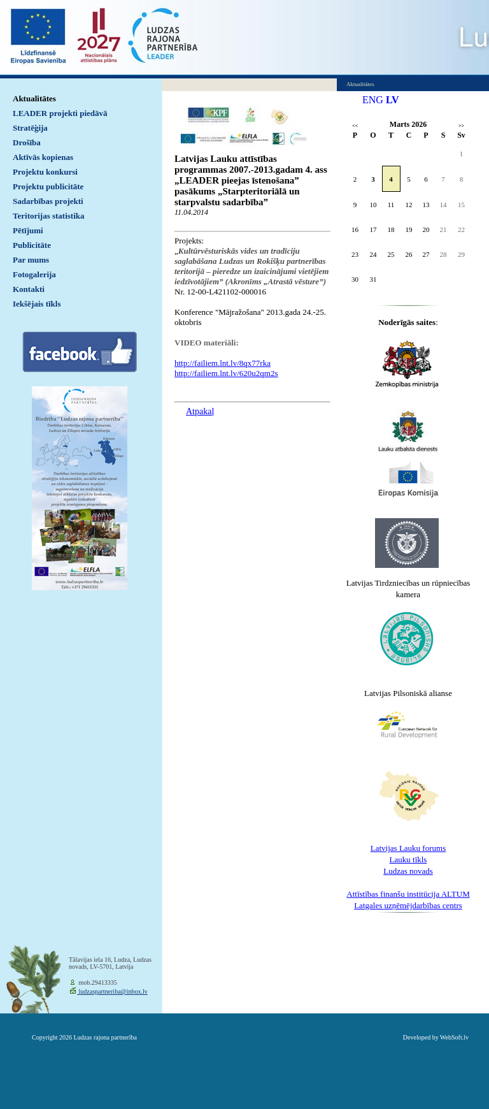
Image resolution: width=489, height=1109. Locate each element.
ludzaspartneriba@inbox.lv (112, 991)
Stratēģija (30, 128)
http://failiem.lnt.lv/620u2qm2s (226, 373)
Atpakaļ (200, 411)
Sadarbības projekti (48, 201)
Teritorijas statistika (49, 216)
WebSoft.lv (454, 1037)
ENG (372, 99)
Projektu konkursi (45, 172)
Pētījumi (28, 230)
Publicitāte (32, 245)
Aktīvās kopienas (43, 157)
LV (392, 99)
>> (461, 126)
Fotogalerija (34, 274)
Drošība (27, 142)
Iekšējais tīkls (36, 303)
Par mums (31, 260)
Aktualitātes (34, 98)
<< (355, 126)
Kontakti (29, 289)
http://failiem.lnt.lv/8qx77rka (222, 363)
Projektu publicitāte (48, 186)
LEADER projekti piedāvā (60, 113)
